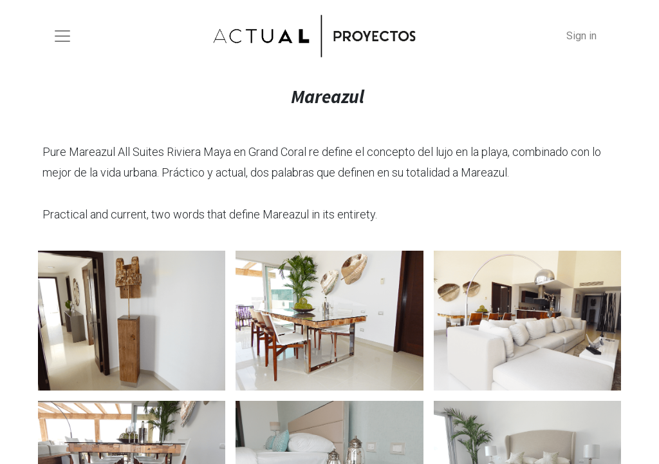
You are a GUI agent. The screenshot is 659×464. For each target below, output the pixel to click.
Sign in (581, 36)
